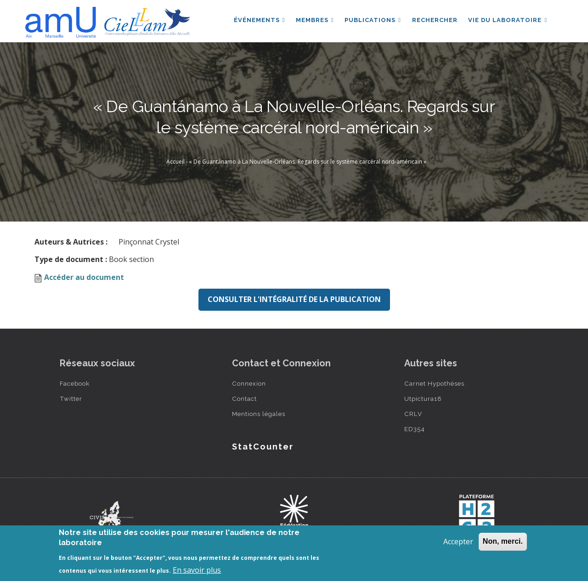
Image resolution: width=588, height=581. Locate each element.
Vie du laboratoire (507, 20)
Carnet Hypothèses (434, 383)
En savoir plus (197, 570)
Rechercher (434, 20)
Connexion (249, 383)
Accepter (458, 541)
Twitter (71, 398)
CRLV (413, 413)
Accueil (175, 161)
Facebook (75, 383)
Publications (372, 20)
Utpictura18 (423, 398)
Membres (314, 20)
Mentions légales (258, 413)
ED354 (414, 429)
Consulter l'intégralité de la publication (294, 299)
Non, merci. (503, 541)
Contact (244, 398)
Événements (258, 20)
